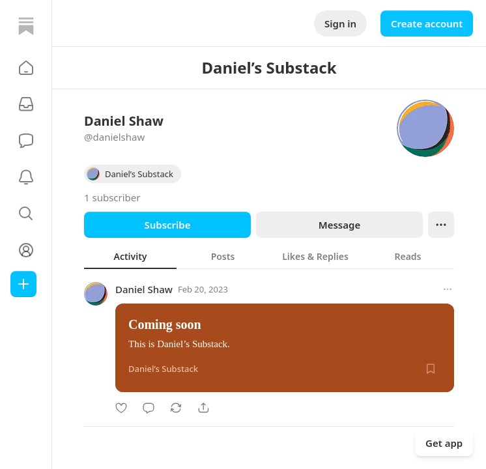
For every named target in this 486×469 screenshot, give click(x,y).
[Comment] (148, 407)
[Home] (26, 26)
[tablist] (269, 256)
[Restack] (176, 407)
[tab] (130, 256)
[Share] (203, 407)
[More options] (447, 289)
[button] (26, 67)
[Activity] (26, 177)
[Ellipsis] (441, 225)
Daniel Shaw (144, 289)
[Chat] (26, 140)
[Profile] (26, 250)
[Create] (23, 284)
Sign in (340, 23)
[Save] (430, 368)
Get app (444, 442)
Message (339, 224)
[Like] (121, 407)
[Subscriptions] (26, 104)
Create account (427, 23)
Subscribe (167, 224)
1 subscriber (112, 197)
